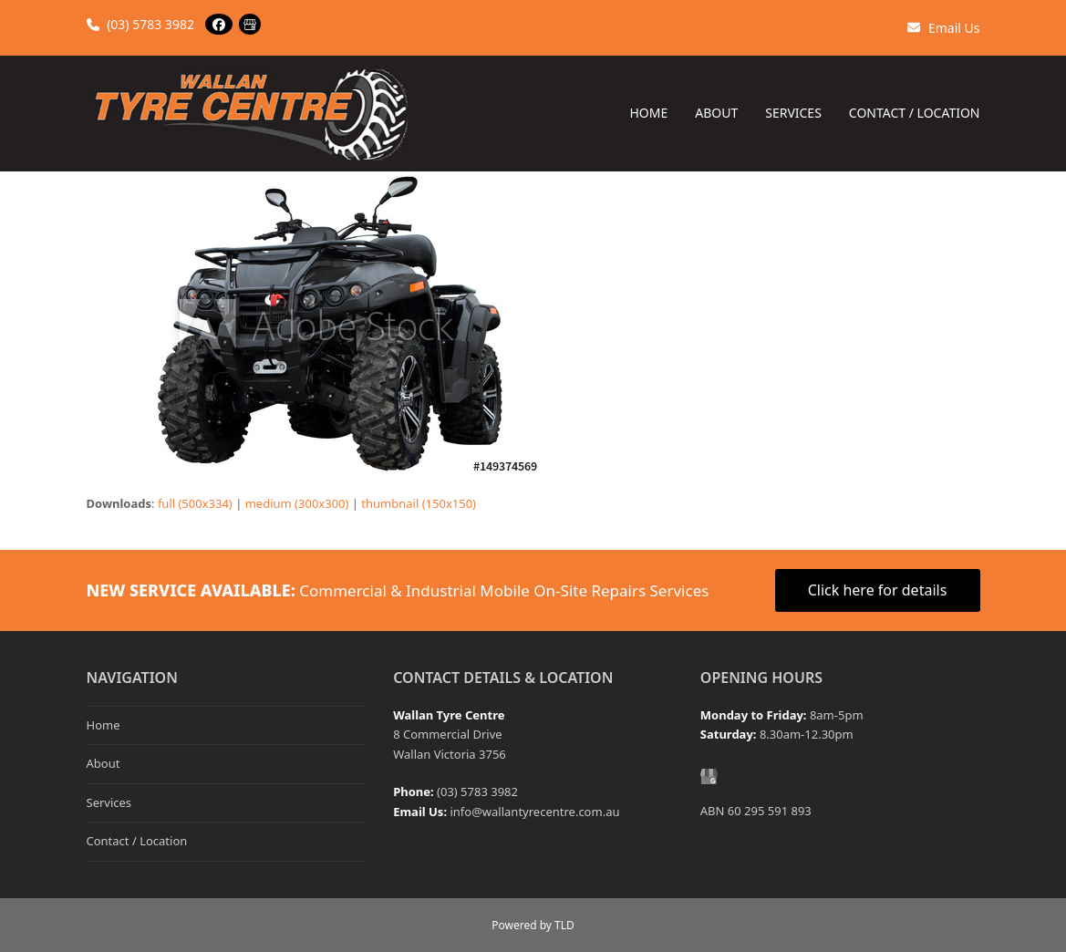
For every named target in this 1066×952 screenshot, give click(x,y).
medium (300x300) (297, 503)
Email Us (943, 27)
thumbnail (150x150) (418, 503)
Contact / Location (137, 841)
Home (103, 725)
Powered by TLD (533, 925)
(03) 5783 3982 (140, 24)
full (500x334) (195, 503)
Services (109, 802)
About (103, 763)
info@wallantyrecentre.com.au (534, 811)
